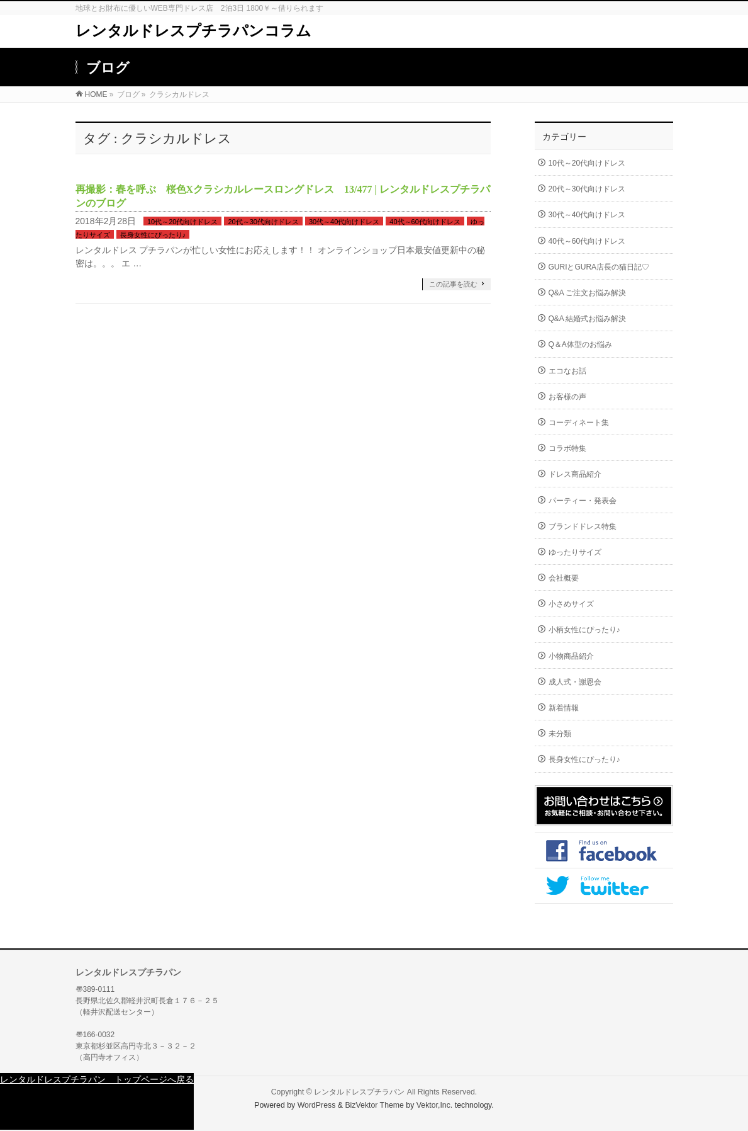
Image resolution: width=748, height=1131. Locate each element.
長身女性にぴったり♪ (153, 235)
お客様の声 (567, 396)
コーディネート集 (579, 422)
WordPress (317, 1105)
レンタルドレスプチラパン (359, 1092)
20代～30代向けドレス (263, 221)
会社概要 (564, 578)
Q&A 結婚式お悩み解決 (588, 318)
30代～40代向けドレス (344, 221)
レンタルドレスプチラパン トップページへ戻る (97, 1079)
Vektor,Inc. (434, 1105)
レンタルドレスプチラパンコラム (193, 31)
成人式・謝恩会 (575, 682)
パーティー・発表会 (583, 500)
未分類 (560, 733)
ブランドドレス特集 (583, 526)
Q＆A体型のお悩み (580, 344)
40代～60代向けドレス (424, 221)
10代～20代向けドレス (182, 221)
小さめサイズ (571, 604)
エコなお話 (567, 371)
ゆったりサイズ (575, 552)
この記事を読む (453, 284)
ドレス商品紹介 (575, 474)
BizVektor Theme (374, 1105)
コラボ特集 (567, 448)
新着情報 (564, 707)
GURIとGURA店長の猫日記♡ (599, 267)
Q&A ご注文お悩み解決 (588, 292)
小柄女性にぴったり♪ (584, 629)
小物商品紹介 (571, 656)
